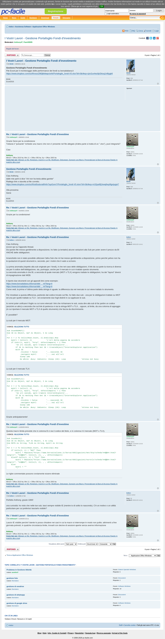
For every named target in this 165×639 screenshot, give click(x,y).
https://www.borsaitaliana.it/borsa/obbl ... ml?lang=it (29, 283)
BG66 (11, 64)
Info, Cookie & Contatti (57, 633)
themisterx (15, 581)
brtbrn (11, 240)
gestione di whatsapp (16, 595)
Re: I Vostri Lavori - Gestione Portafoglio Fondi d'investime (37, 134)
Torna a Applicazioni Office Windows (20, 555)
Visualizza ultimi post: (63, 544)
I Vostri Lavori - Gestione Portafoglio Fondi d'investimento (43, 38)
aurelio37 (15, 572)
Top (158, 84)
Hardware (33, 18)
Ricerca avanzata (104, 633)
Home (5, 18)
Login (157, 31)
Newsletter (79, 633)
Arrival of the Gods (119, 633)
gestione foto (12, 578)
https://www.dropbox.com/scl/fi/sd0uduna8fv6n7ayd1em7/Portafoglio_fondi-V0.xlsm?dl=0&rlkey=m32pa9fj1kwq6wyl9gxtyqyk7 (62, 184)
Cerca (141, 31)
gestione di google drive (17, 603)
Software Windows (124, 586)
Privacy (71, 633)
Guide (22, 18)
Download (45, 18)
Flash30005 (28, 42)
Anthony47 (18, 42)
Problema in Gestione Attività (19, 570)
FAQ (133, 31)
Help (44, 633)
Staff (120, 625)
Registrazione (55, 11)
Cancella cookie (129, 625)
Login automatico (113, 13)
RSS (126, 31)
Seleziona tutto (21, 327)
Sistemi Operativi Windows (127, 569)
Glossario (66, 18)
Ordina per (88, 544)
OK (101, 6)
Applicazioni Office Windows (44, 27)
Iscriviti (148, 31)
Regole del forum (12, 49)
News (14, 18)
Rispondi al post (12, 55)
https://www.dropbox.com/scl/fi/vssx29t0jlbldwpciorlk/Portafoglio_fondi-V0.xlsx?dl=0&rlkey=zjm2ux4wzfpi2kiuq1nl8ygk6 (59, 73)
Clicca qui (75, 6)
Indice (11, 27)
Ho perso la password (138, 14)
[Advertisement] (64, 108)
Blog (39, 633)
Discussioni (122, 578)
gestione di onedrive (15, 586)
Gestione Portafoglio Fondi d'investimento (28, 169)
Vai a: (125, 555)
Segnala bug (90, 633)
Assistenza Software (23, 27)
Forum (55, 18)
